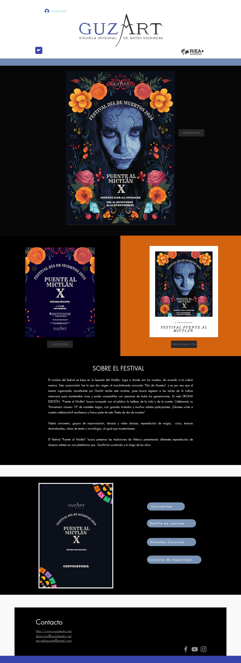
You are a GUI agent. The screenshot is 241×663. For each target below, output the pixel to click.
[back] (38, 50)
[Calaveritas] (166, 506)
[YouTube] (194, 649)
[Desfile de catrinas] (171, 523)
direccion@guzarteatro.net (53, 636)
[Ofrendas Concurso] (171, 542)
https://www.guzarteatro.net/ (54, 631)
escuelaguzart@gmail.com (54, 640)
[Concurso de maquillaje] (174, 560)
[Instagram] (203, 649)
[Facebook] (186, 649)
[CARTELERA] (191, 132)
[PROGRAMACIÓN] (184, 344)
